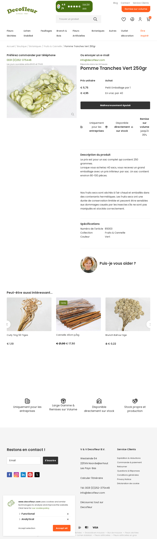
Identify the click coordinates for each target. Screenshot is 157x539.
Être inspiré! (145, 33)
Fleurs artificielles (102, 534)
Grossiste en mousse (94, 532)
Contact (125, 2)
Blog (115, 2)
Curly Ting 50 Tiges (17, 335)
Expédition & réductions (131, 457)
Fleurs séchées (132, 532)
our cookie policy (40, 508)
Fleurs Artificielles (79, 33)
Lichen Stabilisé (28, 33)
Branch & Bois (62, 33)
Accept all (61, 528)
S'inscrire (52, 459)
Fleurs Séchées (11, 33)
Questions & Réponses (130, 472)
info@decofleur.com (92, 60)
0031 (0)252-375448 (19, 60)
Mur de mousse (114, 532)
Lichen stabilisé (84, 534)
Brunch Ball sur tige (116, 335)
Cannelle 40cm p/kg (67, 334)
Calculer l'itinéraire (91, 477)
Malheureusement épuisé (115, 105)
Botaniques (98, 30)
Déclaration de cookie (130, 487)
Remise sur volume (136, 9)
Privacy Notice (125, 482)
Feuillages (46, 30)
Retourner (123, 467)
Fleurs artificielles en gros (125, 534)
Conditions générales (130, 477)
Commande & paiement (131, 462)
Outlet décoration (127, 33)
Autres (112, 30)
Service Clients (141, 2)
